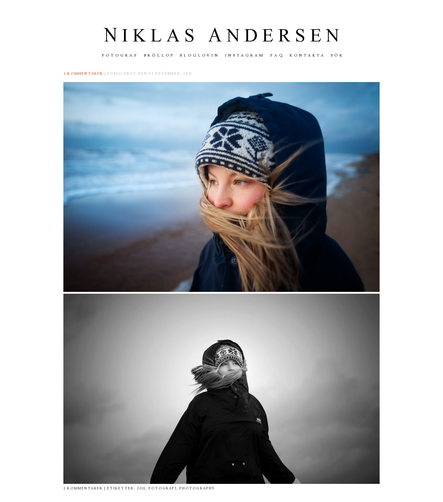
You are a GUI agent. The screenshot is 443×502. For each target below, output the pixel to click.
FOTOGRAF (120, 55)
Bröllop (159, 55)
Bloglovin (200, 55)
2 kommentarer (83, 73)
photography (197, 488)
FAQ (277, 55)
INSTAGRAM (245, 55)
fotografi (163, 488)
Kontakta (308, 55)
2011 (141, 488)
